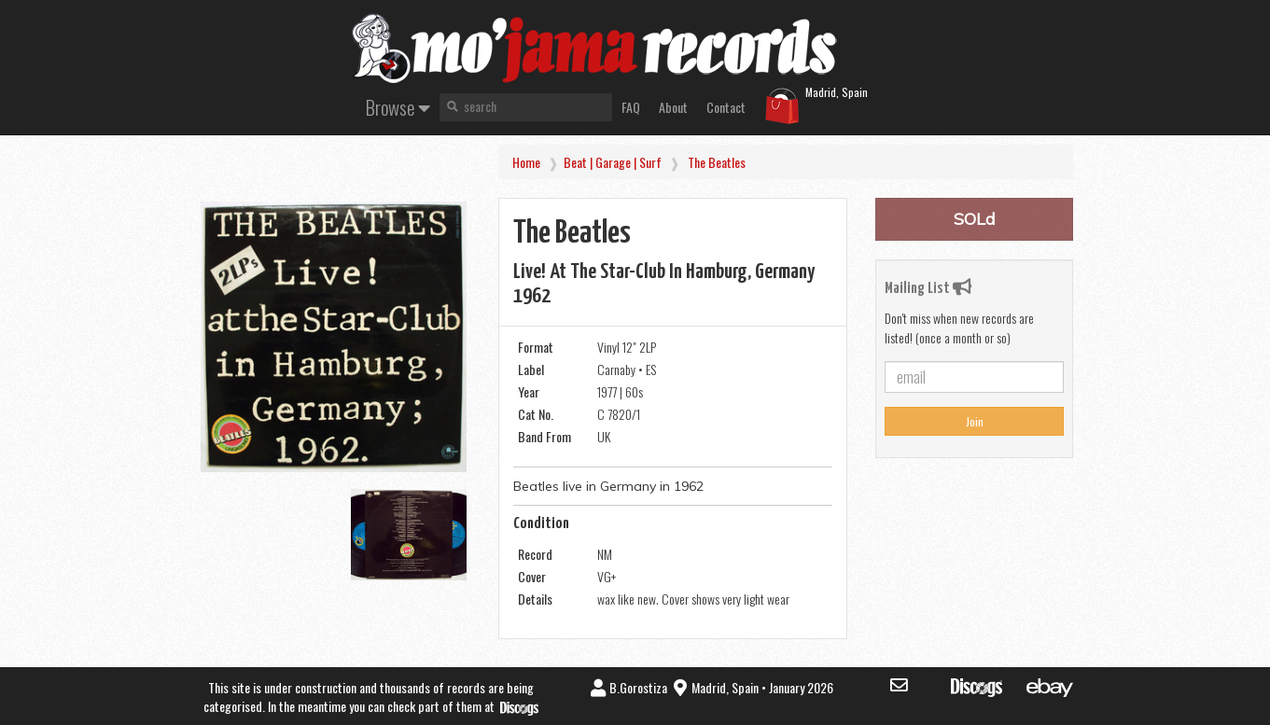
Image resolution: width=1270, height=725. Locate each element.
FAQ (630, 107)
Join (975, 421)
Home (526, 162)
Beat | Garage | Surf (613, 162)
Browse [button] (398, 106)
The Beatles (717, 162)
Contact (726, 107)
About (673, 107)
